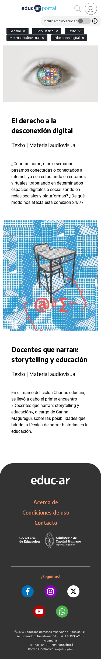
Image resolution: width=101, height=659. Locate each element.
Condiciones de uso (45, 512)
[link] (91, 9)
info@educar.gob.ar (64, 649)
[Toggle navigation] (4, 3)
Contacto (45, 522)
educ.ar (21, 631)
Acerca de (45, 502)
